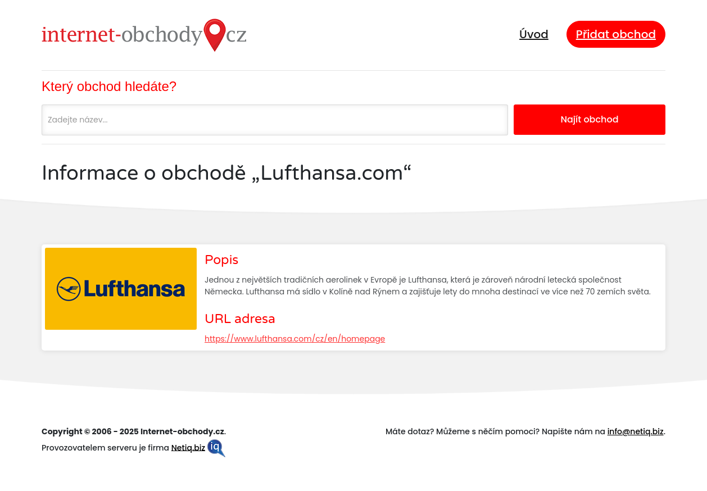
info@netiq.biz (636, 431)
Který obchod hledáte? (109, 86)
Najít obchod (589, 119)
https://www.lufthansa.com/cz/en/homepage (295, 338)
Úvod (534, 34)
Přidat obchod (616, 34)
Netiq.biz (188, 447)
